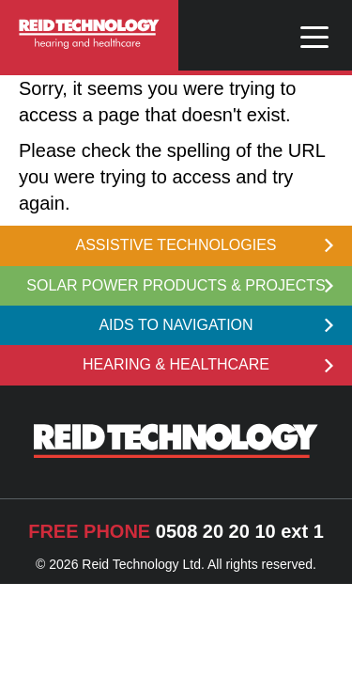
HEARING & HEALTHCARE (208, 364)
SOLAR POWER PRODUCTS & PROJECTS (179, 285)
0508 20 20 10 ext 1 (176, 531)
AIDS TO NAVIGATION (216, 325)
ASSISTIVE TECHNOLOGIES (205, 245)
